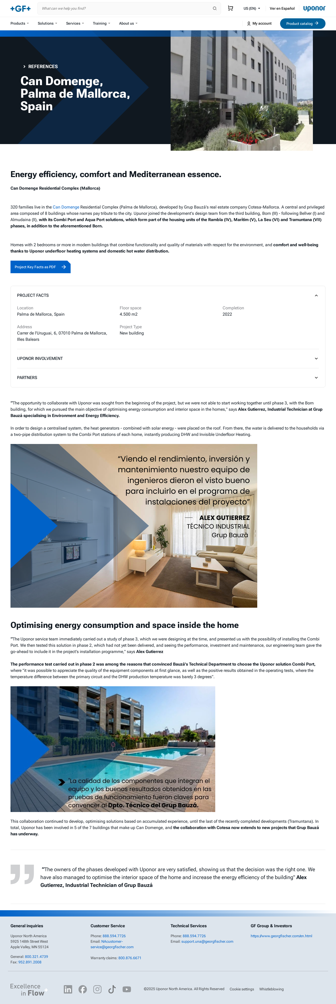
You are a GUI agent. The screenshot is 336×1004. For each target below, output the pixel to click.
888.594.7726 (114, 936)
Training (101, 23)
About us (128, 23)
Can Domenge (66, 207)
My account (259, 23)
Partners (168, 377)
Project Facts (168, 295)
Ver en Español (282, 8)
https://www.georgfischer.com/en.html (281, 936)
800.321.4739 (36, 956)
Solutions (47, 23)
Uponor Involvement (168, 358)
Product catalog (302, 23)
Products (19, 23)
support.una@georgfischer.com (207, 941)
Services (75, 23)
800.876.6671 (129, 958)
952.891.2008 (29, 962)
